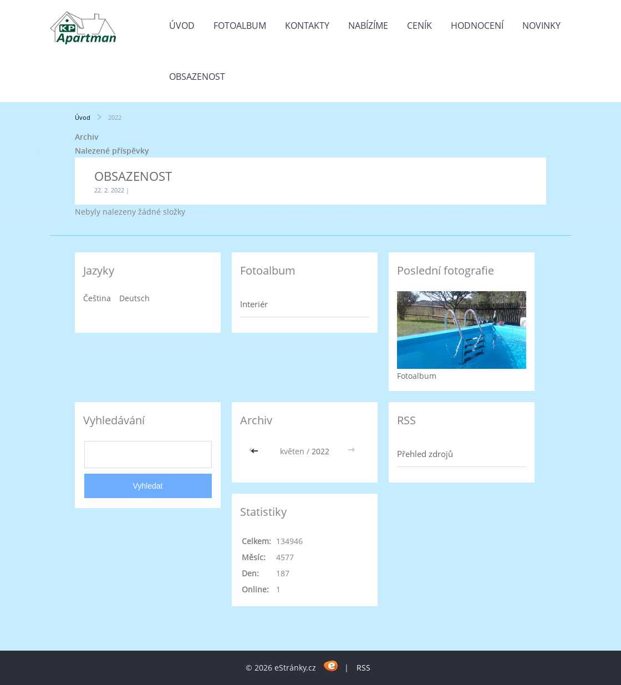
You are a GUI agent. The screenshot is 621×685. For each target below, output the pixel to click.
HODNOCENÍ (477, 25)
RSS (363, 667)
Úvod (182, 25)
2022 (320, 451)
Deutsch (134, 298)
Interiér (254, 303)
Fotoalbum (239, 25)
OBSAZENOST (197, 76)
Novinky (541, 25)
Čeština (97, 298)
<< (255, 451)
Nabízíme (368, 25)
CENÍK (419, 25)
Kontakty (307, 25)
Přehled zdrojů (425, 453)
